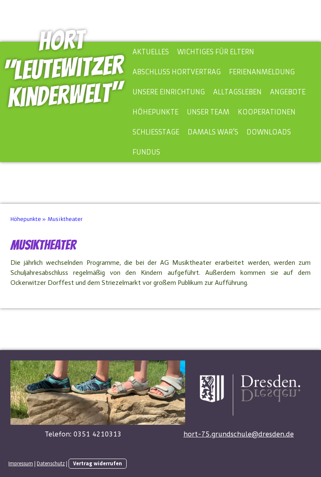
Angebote (288, 92)
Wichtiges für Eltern (215, 52)
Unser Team (208, 112)
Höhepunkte (155, 112)
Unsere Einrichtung (168, 92)
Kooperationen (267, 112)
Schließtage (155, 132)
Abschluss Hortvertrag (176, 72)
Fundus (146, 152)
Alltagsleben (237, 92)
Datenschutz (51, 463)
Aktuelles (150, 52)
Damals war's (213, 132)
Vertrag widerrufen (97, 463)
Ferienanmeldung (262, 72)
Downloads (269, 132)
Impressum (20, 463)
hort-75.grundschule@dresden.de (238, 434)
